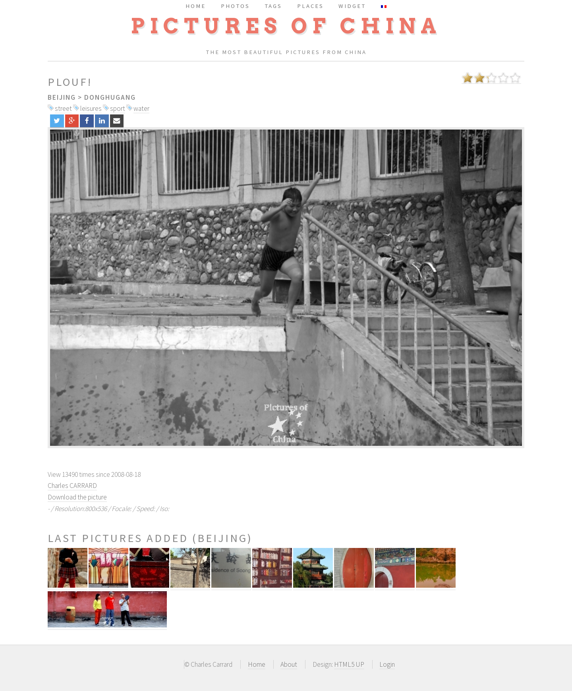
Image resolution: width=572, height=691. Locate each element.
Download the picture (77, 497)
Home (256, 664)
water (141, 108)
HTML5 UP (349, 664)
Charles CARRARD (72, 485)
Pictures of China (286, 26)
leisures (91, 108)
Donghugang (110, 97)
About (288, 664)
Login (387, 664)
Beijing (62, 97)
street (63, 108)
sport (117, 108)
